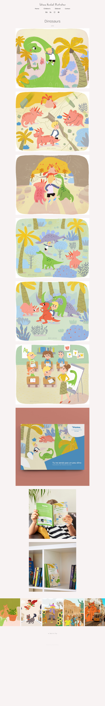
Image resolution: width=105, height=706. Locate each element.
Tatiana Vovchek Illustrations (53, 4)
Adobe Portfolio (55, 645)
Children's (47, 8)
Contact (67, 8)
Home (37, 8)
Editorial (57, 8)
